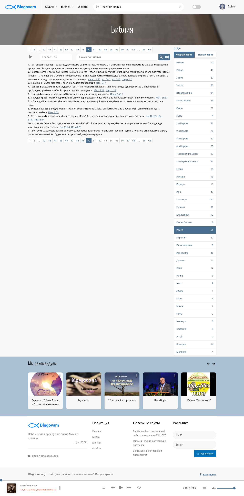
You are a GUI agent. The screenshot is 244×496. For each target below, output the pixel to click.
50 (88, 49)
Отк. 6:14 (101, 83)
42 (44, 49)
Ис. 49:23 (76, 127)
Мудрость (83, 400)
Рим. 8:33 (53, 112)
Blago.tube (139, 450)
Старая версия (208, 474)
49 (83, 49)
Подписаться (205, 453)
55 (116, 49)
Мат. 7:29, (99, 90)
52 (100, 49)
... (39, 49)
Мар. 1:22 (111, 90)
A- (175, 48)
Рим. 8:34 (39, 119)
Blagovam (20, 7)
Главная (96, 431)
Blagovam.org (36, 474)
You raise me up (28, 485)
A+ (179, 48)
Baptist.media (140, 431)
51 (94, 49)
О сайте (82, 6)
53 (105, 49)
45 (60, 49)
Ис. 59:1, (106, 79)
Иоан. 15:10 (116, 94)
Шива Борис (160, 400)
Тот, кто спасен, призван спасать (37, 489)
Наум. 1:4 (127, 79)
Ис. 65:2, (116, 79)
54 (111, 49)
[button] (103, 487)
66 (149, 49)
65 (144, 49)
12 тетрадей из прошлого (122, 400)
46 (66, 49)
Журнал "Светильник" (199, 400)
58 (133, 49)
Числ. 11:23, (94, 79)
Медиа (51, 6)
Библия (67, 6)
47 (72, 49)
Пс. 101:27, (152, 116)
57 (128, 49)
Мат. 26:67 (162, 97)
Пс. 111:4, (65, 127)
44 (55, 49)
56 (122, 49)
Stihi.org (137, 441)
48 (77, 49)
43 (49, 49)
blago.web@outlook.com (43, 456)
